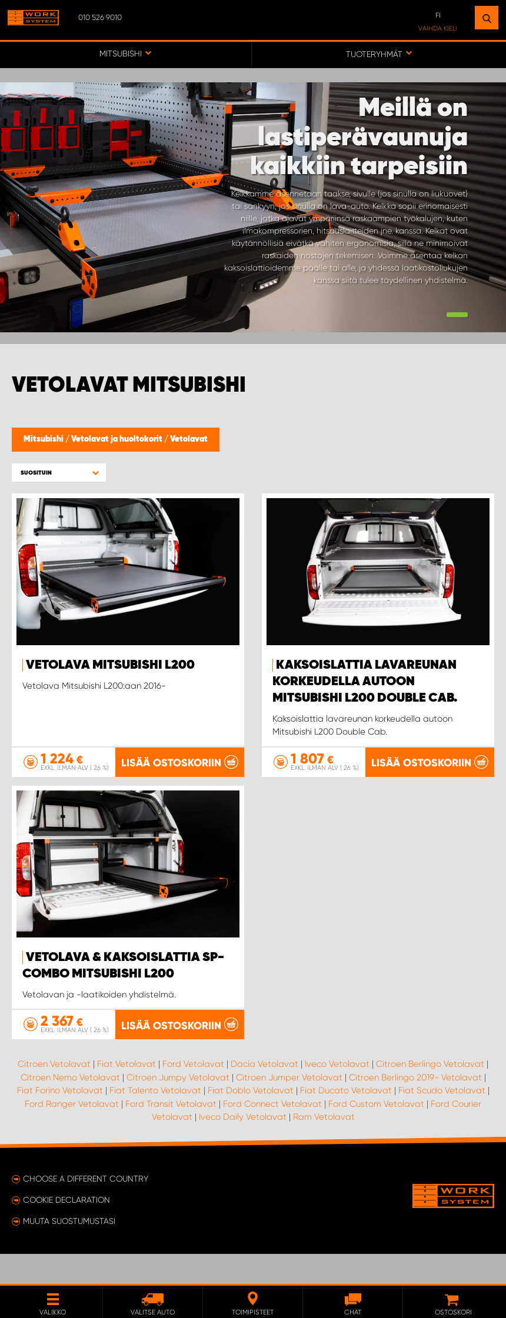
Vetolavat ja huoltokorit (117, 439)
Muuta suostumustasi (69, 1251)
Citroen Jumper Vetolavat (289, 1107)
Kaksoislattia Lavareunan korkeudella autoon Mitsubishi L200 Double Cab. (365, 682)
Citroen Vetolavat (54, 1094)
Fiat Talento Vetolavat (155, 1120)
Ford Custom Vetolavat (376, 1133)
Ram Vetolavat (324, 1147)
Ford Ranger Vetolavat (72, 1133)
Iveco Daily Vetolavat (243, 1147)
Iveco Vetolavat (337, 1094)
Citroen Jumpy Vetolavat (177, 1107)
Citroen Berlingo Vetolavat (430, 1094)
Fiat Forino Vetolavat (60, 1120)
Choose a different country (85, 1208)
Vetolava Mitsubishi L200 (110, 665)
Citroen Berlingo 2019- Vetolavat (415, 1107)
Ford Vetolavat (193, 1094)
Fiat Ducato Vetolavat (346, 1120)
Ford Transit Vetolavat (171, 1133)
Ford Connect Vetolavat (272, 1133)
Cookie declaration (66, 1229)
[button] (59, 472)
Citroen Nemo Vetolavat (70, 1107)
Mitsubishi (44, 439)
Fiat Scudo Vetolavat (441, 1120)
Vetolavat (189, 439)
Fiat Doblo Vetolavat (251, 1120)
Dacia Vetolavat (264, 1094)
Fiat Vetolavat (126, 1094)
